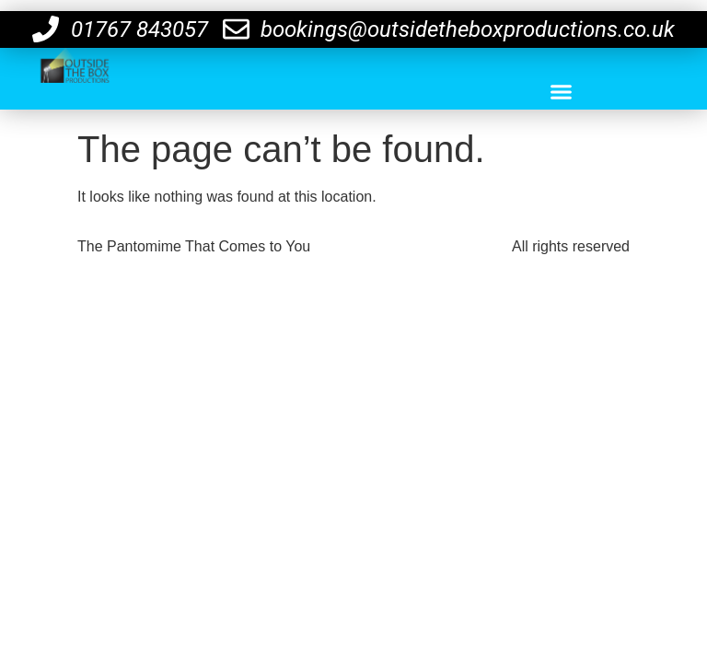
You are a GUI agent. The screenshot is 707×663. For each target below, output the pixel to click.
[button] (560, 92)
